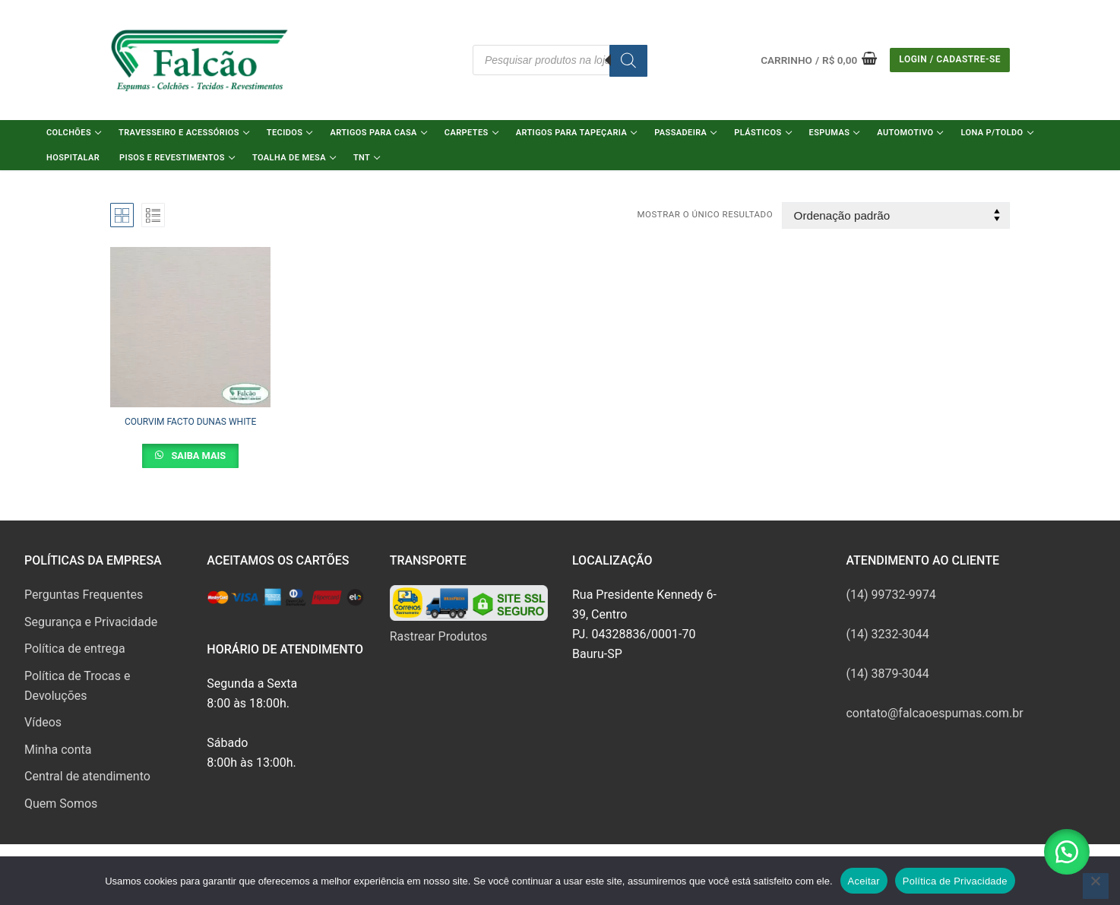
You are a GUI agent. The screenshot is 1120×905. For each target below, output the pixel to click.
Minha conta (57, 749)
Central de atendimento (87, 776)
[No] (1096, 886)
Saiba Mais (197, 455)
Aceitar (864, 881)
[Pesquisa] (628, 61)
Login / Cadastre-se (950, 59)
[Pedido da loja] (896, 215)
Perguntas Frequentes (83, 594)
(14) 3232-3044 (887, 634)
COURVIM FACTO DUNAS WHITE (190, 421)
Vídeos (43, 722)
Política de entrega (74, 648)
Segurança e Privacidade (90, 622)
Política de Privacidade (955, 881)
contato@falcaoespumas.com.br (934, 713)
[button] (1067, 852)
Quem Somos (60, 803)
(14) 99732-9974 (890, 594)
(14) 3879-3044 (887, 673)
